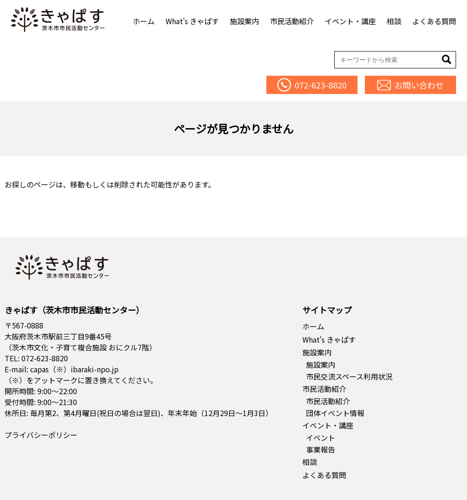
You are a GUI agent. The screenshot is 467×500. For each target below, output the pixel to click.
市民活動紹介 (292, 21)
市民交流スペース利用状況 (349, 376)
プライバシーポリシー (41, 434)
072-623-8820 (44, 358)
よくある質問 (434, 21)
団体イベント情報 (335, 412)
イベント (320, 437)
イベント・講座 (350, 21)
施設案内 (244, 21)
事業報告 (320, 449)
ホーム (144, 21)
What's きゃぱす (192, 21)
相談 (394, 21)
